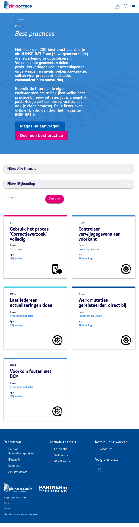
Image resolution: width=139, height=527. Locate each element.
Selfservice (59, 459)
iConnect (12, 469)
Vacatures (103, 453)
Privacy (7, 513)
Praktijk (21, 19)
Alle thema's (59, 465)
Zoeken (54, 203)
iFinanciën (12, 463)
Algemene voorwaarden (15, 502)
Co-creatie (58, 453)
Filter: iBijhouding (69, 187)
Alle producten (16, 475)
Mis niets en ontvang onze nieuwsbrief (21, 518)
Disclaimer (9, 507)
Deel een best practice (41, 139)
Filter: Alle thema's (69, 172)
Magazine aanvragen (40, 130)
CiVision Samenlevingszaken (19, 455)
